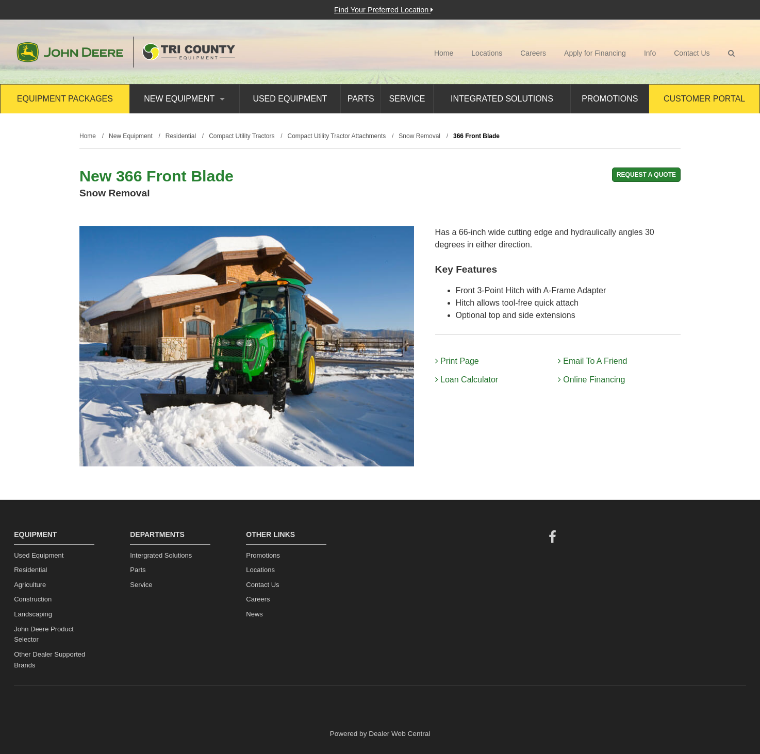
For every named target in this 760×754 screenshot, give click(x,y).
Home (443, 53)
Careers (533, 53)
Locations (486, 53)
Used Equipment (290, 98)
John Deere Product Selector (44, 634)
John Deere (69, 52)
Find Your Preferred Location (383, 10)
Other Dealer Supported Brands (49, 659)
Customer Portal (704, 98)
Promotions (610, 98)
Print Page (457, 361)
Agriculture (30, 585)
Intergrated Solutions (161, 555)
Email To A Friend (592, 361)
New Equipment (184, 98)
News (254, 614)
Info (650, 53)
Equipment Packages (65, 98)
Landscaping (33, 614)
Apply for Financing (595, 53)
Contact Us (691, 53)
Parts (361, 98)
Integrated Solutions (502, 98)
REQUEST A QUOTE (646, 174)
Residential (30, 570)
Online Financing (591, 379)
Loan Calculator (467, 379)
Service (407, 98)
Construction (33, 599)
